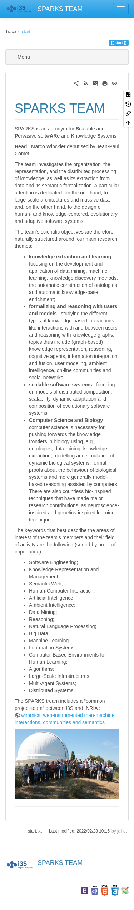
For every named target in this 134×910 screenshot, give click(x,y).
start (26, 31)
